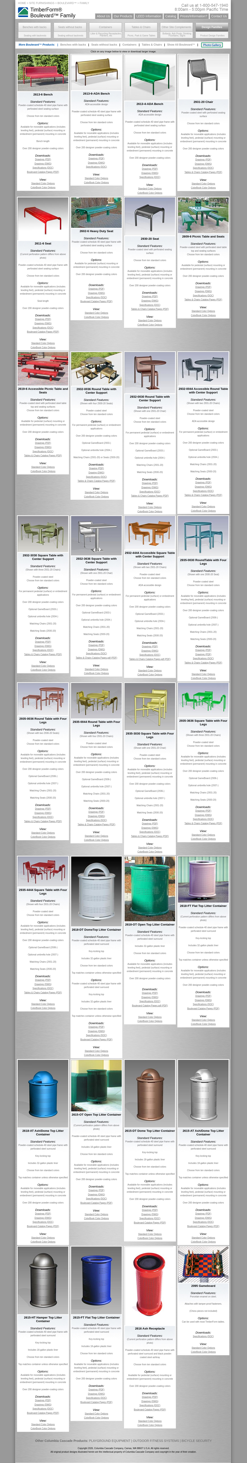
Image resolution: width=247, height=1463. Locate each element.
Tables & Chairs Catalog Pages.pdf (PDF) (96, 658)
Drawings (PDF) (43, 159)
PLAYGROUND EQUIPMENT (109, 1441)
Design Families (212, 27)
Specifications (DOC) (43, 168)
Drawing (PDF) (96, 468)
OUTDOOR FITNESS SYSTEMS (156, 1441)
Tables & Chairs (141, 27)
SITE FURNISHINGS (42, 3)
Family (67, 15)
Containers (105, 27)
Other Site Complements (176, 27)
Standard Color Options (43, 183)
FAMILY (84, 3)
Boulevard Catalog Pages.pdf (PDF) (150, 1005)
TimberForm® (46, 10)
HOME (22, 3)
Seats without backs (70, 27)
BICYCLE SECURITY (197, 1441)
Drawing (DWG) (96, 472)
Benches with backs (34, 27)
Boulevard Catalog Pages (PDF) (43, 172)
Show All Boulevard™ (181, 44)
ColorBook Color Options (43, 187)
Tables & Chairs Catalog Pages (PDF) (203, 172)
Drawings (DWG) (43, 163)
